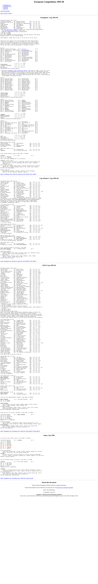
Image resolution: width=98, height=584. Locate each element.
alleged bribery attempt (11, 32)
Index (2, 13)
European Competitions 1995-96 (49, 2)
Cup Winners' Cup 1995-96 (49, 209)
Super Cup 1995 (29, 564)
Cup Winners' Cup (7, 6)
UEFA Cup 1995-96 (49, 312)
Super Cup (5, 8)
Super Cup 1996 (49, 514)
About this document (5, 11)
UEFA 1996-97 (36, 509)
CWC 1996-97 (33, 307)
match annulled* (25, 56)
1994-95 (5, 13)
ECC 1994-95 (26, 204)
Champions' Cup (6, 5)
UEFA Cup (5, 7)
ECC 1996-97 (33, 204)
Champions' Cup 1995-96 (49, 17)
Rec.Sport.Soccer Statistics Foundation (64, 574)
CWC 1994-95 (26, 307)
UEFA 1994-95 (29, 509)
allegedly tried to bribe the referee (17, 80)
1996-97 (10, 13)
